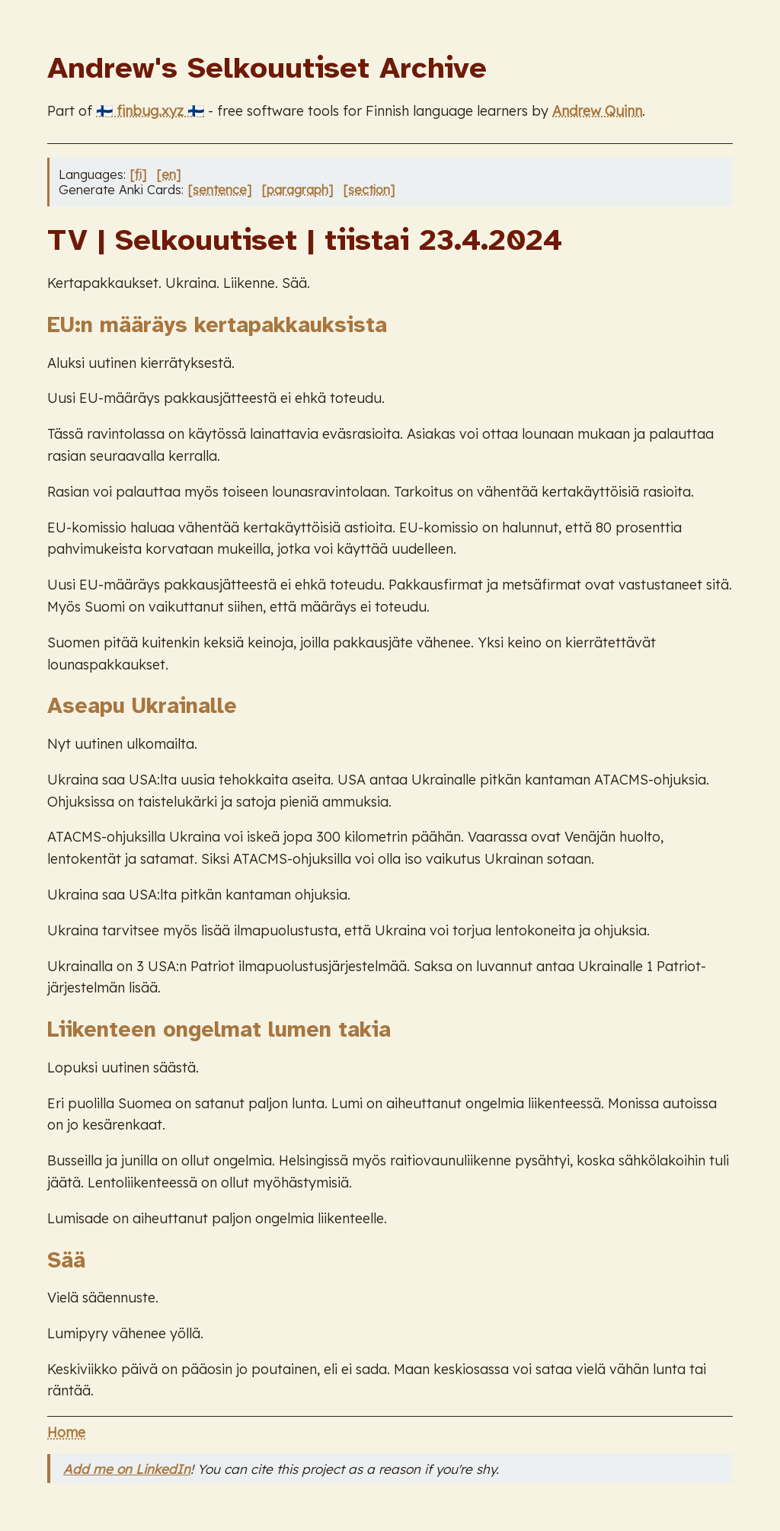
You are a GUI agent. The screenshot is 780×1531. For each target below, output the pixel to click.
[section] (369, 189)
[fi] (137, 174)
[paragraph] (297, 189)
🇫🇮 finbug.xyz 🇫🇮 (150, 111)
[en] (168, 174)
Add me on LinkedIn (126, 1469)
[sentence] (219, 189)
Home (66, 1432)
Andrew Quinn (597, 111)
